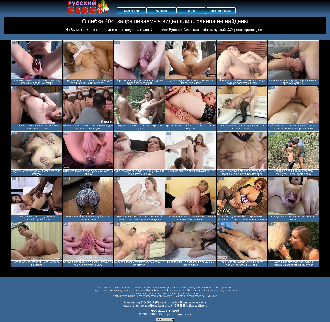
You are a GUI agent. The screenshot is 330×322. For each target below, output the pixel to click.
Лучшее (161, 10)
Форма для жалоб (165, 310)
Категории (131, 10)
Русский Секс (180, 30)
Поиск (191, 10)
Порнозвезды (221, 10)
